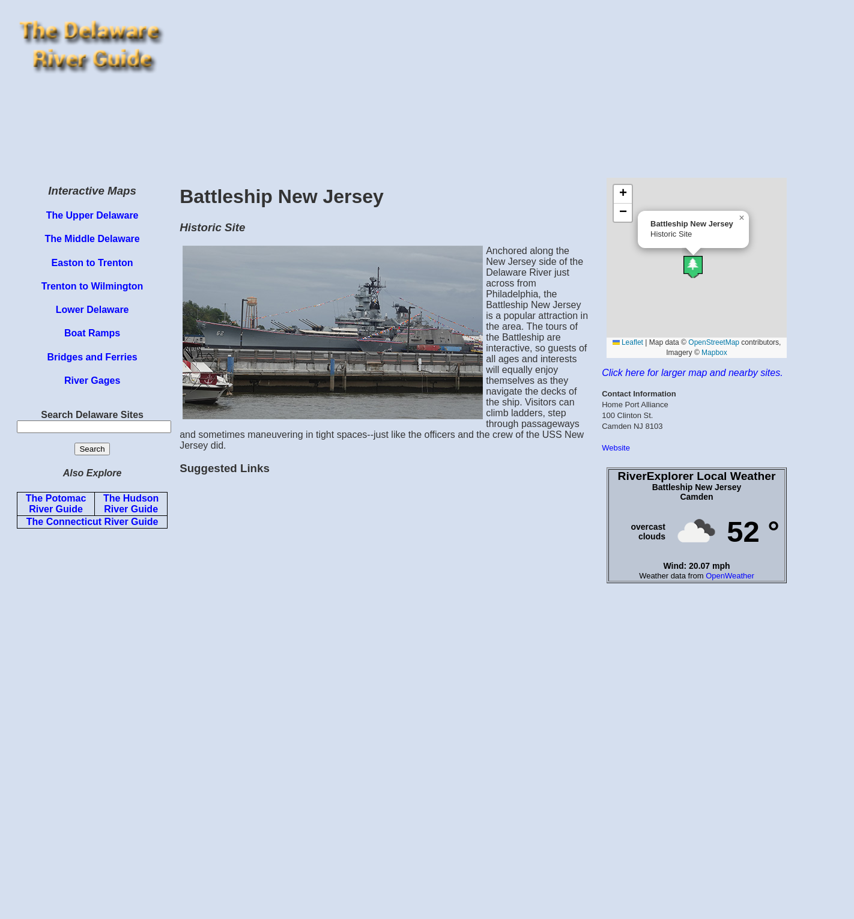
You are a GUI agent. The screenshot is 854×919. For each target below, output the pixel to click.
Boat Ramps (92, 333)
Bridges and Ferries (92, 357)
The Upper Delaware (92, 215)
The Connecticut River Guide (92, 522)
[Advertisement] (511, 89)
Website (616, 447)
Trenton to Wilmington (92, 286)
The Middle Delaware (91, 239)
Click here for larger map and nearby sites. (692, 373)
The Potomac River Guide (56, 503)
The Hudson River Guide (131, 503)
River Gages (92, 380)
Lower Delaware (92, 310)
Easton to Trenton (92, 263)
